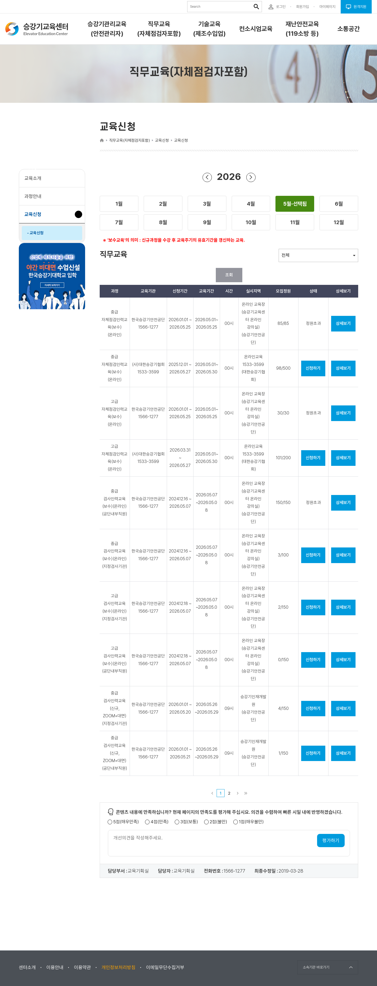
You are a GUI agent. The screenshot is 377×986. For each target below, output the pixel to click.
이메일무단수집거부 (165, 967)
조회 (229, 274)
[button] (119, 203)
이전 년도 (207, 177)
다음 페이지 (238, 793)
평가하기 (330, 840)
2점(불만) (218, 822)
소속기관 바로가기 (316, 967)
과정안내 (32, 196)
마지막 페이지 (246, 793)
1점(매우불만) (251, 822)
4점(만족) (160, 822)
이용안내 (54, 967)
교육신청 (34, 216)
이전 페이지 (212, 793)
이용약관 (82, 967)
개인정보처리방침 (118, 967)
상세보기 (343, 323)
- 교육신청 (35, 233)
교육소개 (32, 178)
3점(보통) (189, 822)
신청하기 (313, 368)
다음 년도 (250, 177)
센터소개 (27, 967)
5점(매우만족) (126, 822)
